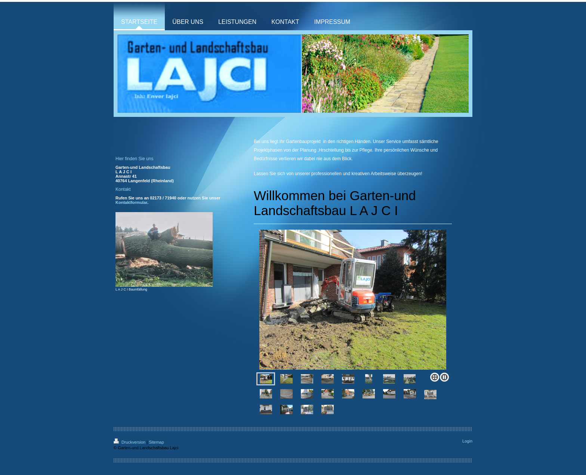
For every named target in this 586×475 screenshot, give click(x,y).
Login (467, 441)
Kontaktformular (131, 202)
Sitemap (156, 442)
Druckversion (130, 442)
